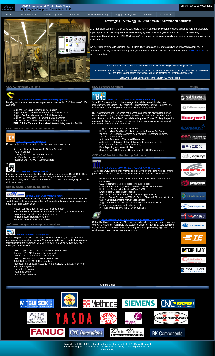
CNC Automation (28, 14)
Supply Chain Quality (126, 14)
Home (9, 14)
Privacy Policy (107, 349)
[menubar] (88, 14)
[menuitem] (9, 14)
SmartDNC (74, 14)
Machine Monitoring (98, 14)
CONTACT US (196, 50)
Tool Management (53, 14)
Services (148, 14)
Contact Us (165, 14)
